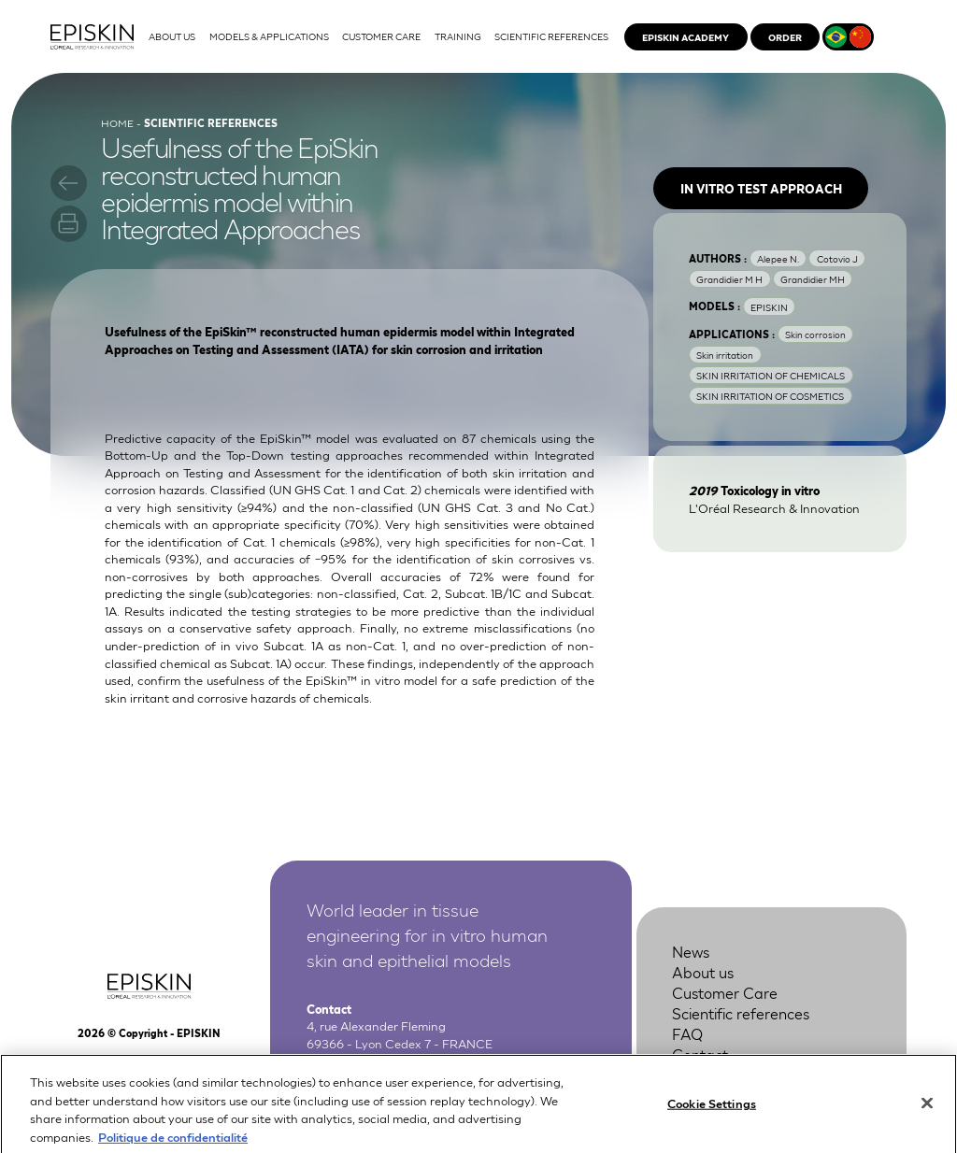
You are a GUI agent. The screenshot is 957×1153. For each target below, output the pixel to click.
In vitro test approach (761, 188)
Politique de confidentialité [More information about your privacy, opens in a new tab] (173, 1144)
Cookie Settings (711, 1110)
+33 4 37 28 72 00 (399, 1059)
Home (117, 122)
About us (703, 971)
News (690, 951)
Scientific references (740, 1012)
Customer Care (725, 992)
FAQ (687, 1033)
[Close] (927, 1111)
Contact (700, 1053)
